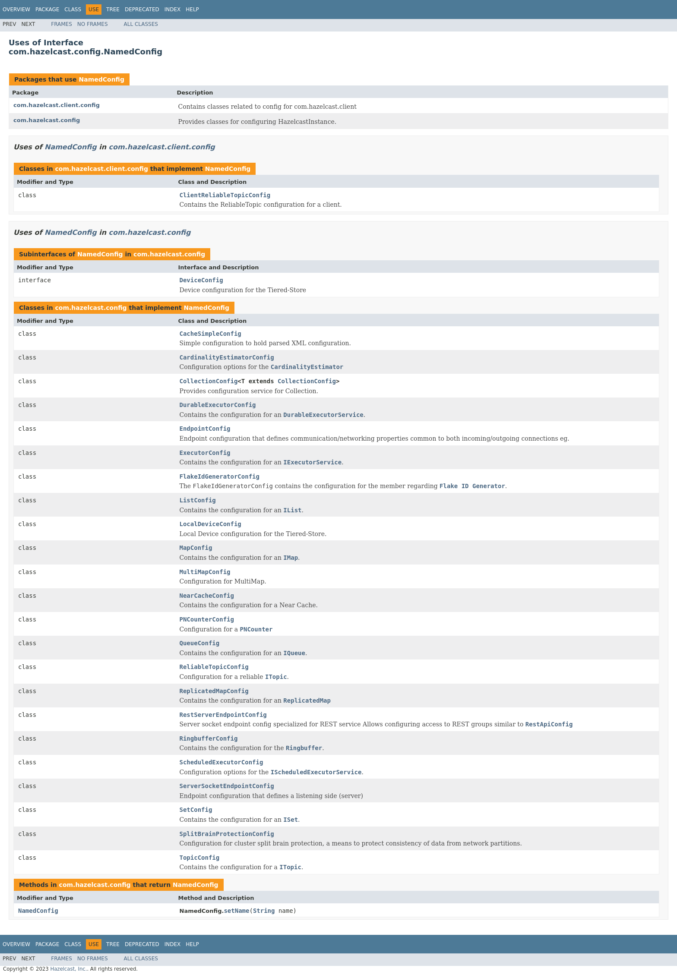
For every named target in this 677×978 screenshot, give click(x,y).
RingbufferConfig (209, 738)
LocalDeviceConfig (210, 524)
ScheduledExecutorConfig (221, 762)
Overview (16, 9)
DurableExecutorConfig (218, 404)
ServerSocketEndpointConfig (227, 785)
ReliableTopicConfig (214, 666)
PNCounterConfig (207, 619)
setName (236, 910)
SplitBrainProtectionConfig (227, 833)
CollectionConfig (209, 381)
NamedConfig (101, 79)
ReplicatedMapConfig (214, 691)
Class (72, 9)
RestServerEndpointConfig (223, 714)
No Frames (92, 24)
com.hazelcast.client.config (56, 105)
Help (192, 9)
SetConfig (196, 809)
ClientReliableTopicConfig (225, 195)
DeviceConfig (201, 280)
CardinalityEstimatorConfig (227, 357)
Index (173, 9)
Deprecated (142, 9)
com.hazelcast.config (46, 120)
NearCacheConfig (207, 595)
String (264, 910)
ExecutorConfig (205, 452)
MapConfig (196, 547)
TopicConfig (200, 857)
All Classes (141, 24)
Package (47, 9)
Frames (61, 24)
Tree (113, 9)
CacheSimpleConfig (210, 333)
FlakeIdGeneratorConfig (219, 476)
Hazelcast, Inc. (68, 969)
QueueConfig (200, 643)
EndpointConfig (205, 428)
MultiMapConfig (205, 571)
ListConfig (198, 500)
